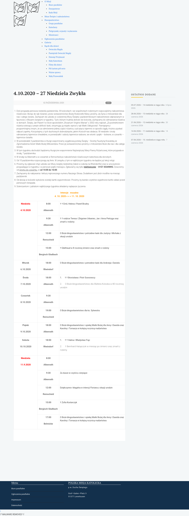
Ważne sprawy (55, 72)
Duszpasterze (54, 9)
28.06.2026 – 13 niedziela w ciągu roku (147, 114)
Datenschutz (16, 505)
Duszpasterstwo (52, 20)
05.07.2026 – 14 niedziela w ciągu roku (147, 105)
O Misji (48, 1)
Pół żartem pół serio (57, 68)
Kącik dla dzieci (52, 45)
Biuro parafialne (55, 5)
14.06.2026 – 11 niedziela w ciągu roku (147, 131)
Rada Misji (53, 12)
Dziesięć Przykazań (57, 57)
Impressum (16, 500)
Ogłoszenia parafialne (55, 38)
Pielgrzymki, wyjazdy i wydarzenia (63, 31)
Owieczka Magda (56, 49)
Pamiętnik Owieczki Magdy (60, 53)
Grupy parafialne (55, 23)
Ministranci (53, 35)
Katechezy (53, 27)
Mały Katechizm (55, 61)
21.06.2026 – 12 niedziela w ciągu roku (147, 122)
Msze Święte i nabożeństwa (57, 16)
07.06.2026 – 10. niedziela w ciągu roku (148, 140)
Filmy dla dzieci (55, 65)
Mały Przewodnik (56, 76)
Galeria (48, 42)
